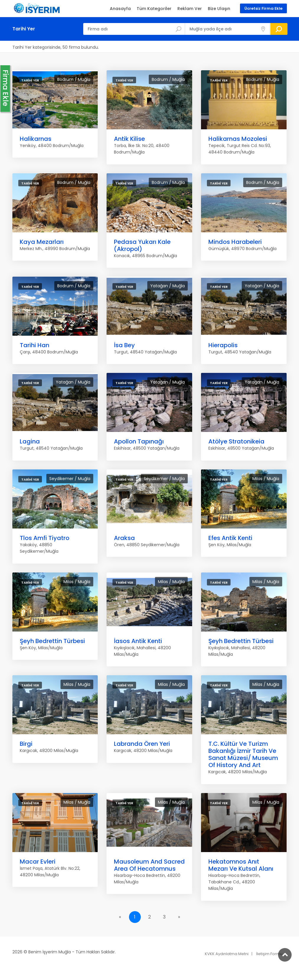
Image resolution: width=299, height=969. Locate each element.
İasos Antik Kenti (138, 641)
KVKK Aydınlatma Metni (227, 954)
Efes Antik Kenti (230, 538)
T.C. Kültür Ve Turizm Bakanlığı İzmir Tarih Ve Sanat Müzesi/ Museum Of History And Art (243, 754)
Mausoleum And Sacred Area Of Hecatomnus (149, 865)
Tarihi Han (34, 345)
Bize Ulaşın (219, 9)
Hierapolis (223, 345)
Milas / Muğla (265, 479)
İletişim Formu (269, 954)
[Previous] (120, 917)
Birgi (26, 744)
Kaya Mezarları (42, 242)
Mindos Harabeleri (235, 242)
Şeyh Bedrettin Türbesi (52, 641)
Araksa (124, 538)
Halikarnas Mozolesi (237, 139)
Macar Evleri (37, 861)
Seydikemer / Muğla (69, 479)
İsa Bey (124, 345)
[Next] (179, 917)
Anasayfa (120, 9)
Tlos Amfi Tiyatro (44, 538)
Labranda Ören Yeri (142, 744)
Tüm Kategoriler (154, 9)
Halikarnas (35, 139)
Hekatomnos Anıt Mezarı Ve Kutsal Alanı (240, 865)
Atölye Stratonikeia (236, 441)
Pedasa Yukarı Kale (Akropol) (142, 245)
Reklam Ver (189, 9)
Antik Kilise (129, 139)
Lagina (30, 441)
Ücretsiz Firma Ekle (263, 8)
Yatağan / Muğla (167, 286)
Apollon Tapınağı (139, 441)
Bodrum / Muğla (73, 79)
